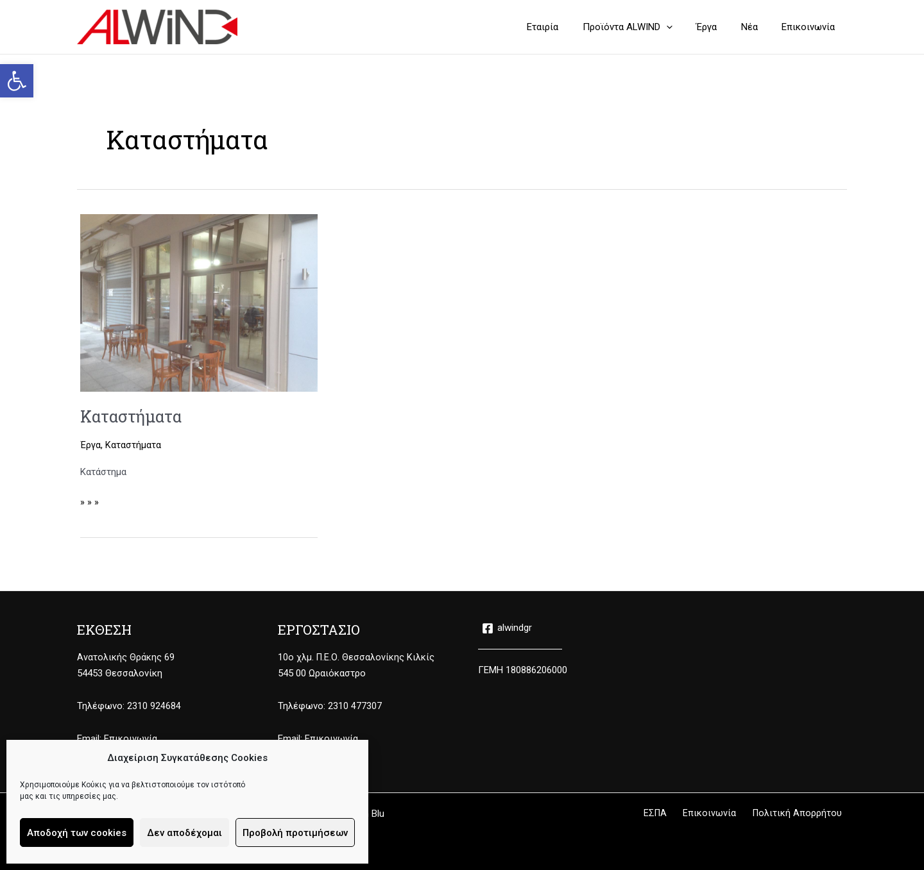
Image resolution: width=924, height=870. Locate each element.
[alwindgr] (507, 628)
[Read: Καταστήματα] (199, 302)
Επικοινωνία (130, 738)
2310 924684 (154, 706)
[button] (16, 80)
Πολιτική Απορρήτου (802, 813)
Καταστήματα (133, 416)
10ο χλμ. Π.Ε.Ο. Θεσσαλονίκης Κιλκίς (357, 657)
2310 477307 (355, 706)
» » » (89, 501)
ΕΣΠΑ (672, 813)
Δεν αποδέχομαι (184, 833)
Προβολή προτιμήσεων (295, 833)
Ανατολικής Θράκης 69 (126, 657)
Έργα (90, 445)
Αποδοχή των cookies (76, 833)
